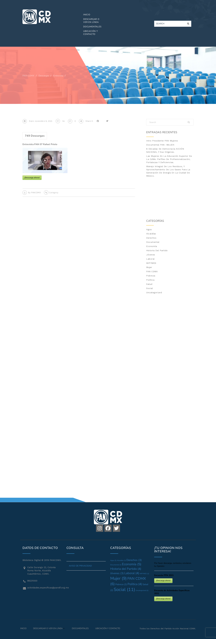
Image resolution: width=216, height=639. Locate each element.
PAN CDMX (152, 271)
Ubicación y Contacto (90, 33)
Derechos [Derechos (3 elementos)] (134, 560)
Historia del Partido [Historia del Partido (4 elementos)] (125, 569)
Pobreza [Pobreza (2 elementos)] (121, 584)
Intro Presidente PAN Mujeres (162, 140)
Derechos (151, 238)
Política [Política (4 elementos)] (135, 584)
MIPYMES (151, 263)
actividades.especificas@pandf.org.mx (44, 587)
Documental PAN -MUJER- (160, 145)
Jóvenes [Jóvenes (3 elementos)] (117, 573)
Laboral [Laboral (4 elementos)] (131, 573)
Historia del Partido (157, 250)
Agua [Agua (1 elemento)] (113, 560)
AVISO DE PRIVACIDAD (80, 565)
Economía (151, 246)
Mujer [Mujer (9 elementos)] (118, 578)
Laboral (150, 259)
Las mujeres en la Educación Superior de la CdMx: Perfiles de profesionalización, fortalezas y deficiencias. (169, 159)
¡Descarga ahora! (32, 178)
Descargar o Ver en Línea (91, 21)
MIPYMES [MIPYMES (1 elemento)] (144, 573)
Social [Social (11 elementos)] (124, 589)
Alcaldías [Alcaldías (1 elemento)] (121, 560)
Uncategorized (154, 292)
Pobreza (150, 275)
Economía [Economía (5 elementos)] (131, 564)
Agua (149, 229)
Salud (149, 284)
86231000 (32, 580)
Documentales (92, 26)
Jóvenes (150, 254)
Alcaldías (151, 233)
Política (150, 280)
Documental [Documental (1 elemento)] (115, 565)
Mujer (149, 267)
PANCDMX (36, 192)
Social (149, 288)
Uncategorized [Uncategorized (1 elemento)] (142, 590)
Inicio (86, 14)
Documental (152, 242)
